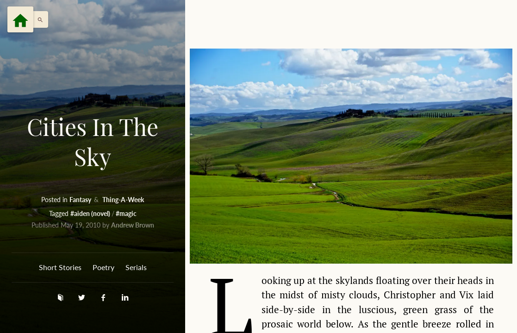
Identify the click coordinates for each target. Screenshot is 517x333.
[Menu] (20, 19)
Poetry (103, 267)
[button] (38, 19)
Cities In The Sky (92, 141)
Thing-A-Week (123, 200)
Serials (136, 267)
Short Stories (60, 267)
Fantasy (81, 200)
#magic (126, 213)
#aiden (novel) (91, 213)
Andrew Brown (132, 225)
